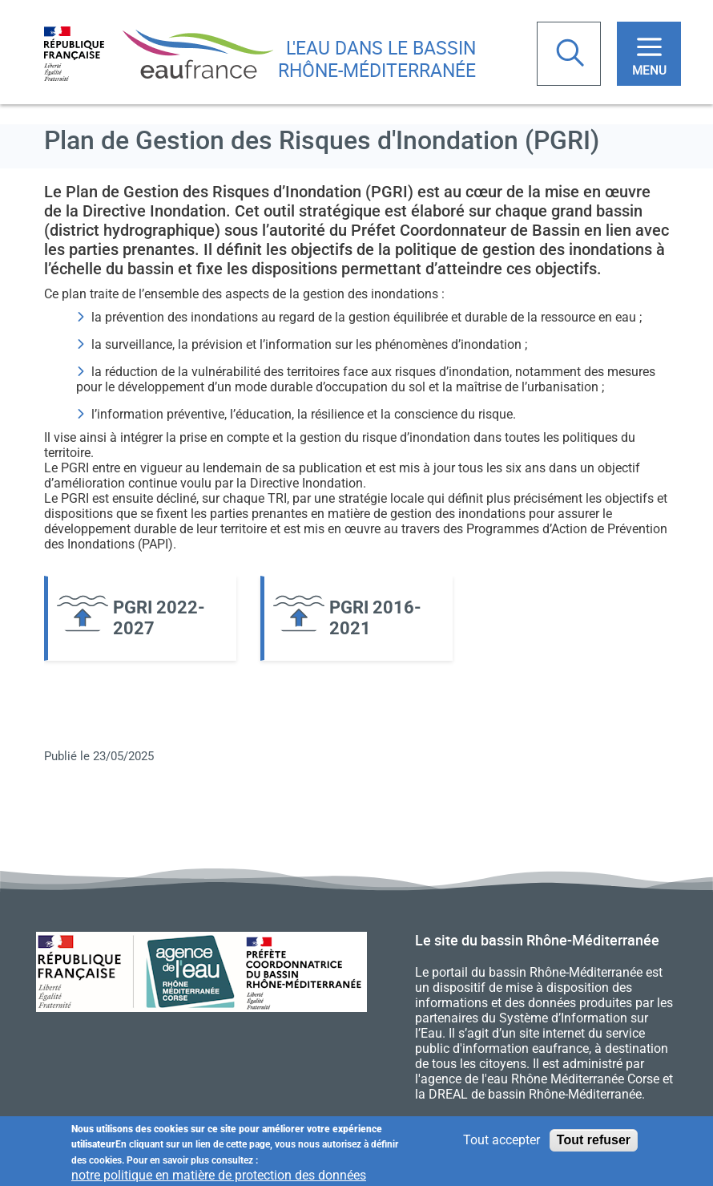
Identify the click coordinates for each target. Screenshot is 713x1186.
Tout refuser (593, 1141)
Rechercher (572, 54)
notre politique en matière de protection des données (218, 1176)
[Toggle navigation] (649, 54)
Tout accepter (501, 1140)
